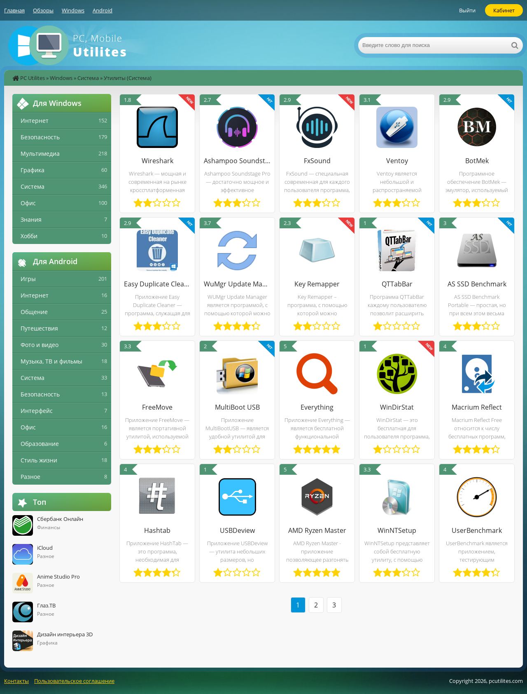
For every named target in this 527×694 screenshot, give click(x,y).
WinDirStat (397, 407)
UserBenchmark (477, 530)
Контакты (16, 681)
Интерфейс (37, 411)
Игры (28, 279)
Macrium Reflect (477, 407)
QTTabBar (397, 283)
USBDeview (237, 530)
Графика (32, 170)
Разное (30, 477)
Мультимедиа (40, 153)
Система (88, 78)
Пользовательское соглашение (74, 681)
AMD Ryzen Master (317, 530)
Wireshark (157, 160)
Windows (73, 10)
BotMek (477, 160)
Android (102, 10)
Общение (34, 312)
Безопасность (40, 137)
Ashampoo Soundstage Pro (237, 160)
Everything (317, 407)
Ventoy (397, 160)
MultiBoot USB (237, 407)
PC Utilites (32, 78)
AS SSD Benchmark (477, 283)
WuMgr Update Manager (237, 283)
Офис (28, 203)
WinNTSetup (397, 530)
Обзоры (43, 10)
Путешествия (39, 328)
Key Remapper (317, 283)
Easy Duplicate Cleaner (157, 283)
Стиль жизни (39, 460)
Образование (40, 444)
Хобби (29, 236)
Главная (14, 10)
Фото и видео (39, 345)
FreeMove (157, 407)
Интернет (35, 120)
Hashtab (157, 530)
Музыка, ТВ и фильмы (51, 361)
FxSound (317, 160)
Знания (31, 219)
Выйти (467, 10)
